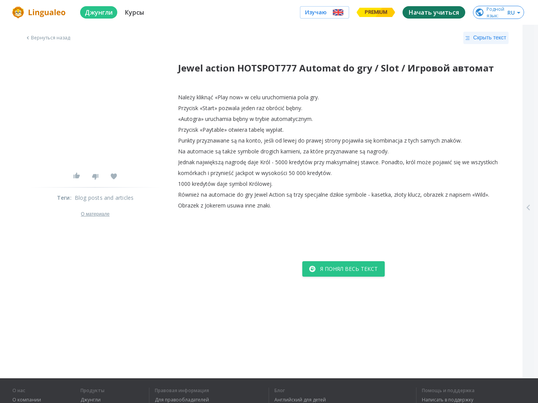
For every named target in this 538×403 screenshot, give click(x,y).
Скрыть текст (486, 37)
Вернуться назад (47, 38)
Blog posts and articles (104, 197)
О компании (26, 400)
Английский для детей (300, 400)
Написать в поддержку (447, 400)
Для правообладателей (182, 400)
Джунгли (91, 400)
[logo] (40, 12)
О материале (95, 214)
